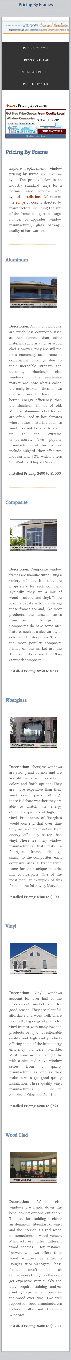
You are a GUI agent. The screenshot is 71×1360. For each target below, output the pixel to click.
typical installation (24, 197)
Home (10, 105)
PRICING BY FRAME (35, 60)
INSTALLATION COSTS (35, 72)
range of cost (27, 202)
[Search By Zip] (48, 125)
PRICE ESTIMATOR (35, 84)
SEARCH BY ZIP (48, 120)
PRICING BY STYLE (35, 48)
